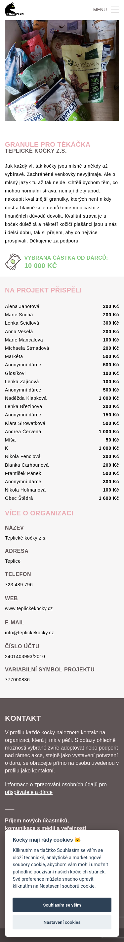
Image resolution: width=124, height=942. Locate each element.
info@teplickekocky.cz (29, 632)
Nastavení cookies (62, 922)
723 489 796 (19, 584)
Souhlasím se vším (62, 905)
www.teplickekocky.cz (29, 608)
